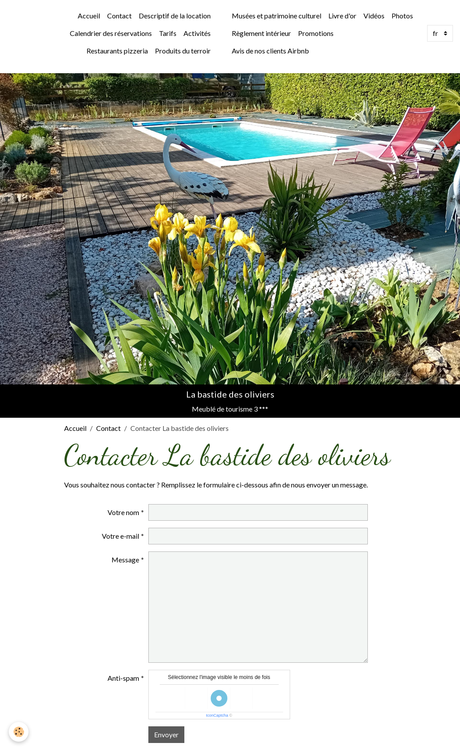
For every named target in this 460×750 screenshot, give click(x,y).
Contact (119, 15)
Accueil (89, 15)
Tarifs (167, 33)
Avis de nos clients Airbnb (270, 50)
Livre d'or (342, 15)
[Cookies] (19, 732)
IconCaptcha (217, 715)
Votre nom (123, 512)
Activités (197, 33)
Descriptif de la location (175, 15)
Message (125, 559)
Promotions (316, 33)
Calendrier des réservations (111, 33)
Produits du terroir (183, 50)
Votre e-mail (120, 536)
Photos (402, 15)
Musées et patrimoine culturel (276, 15)
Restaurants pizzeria (117, 50)
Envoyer (166, 734)
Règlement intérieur (261, 33)
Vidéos (374, 15)
